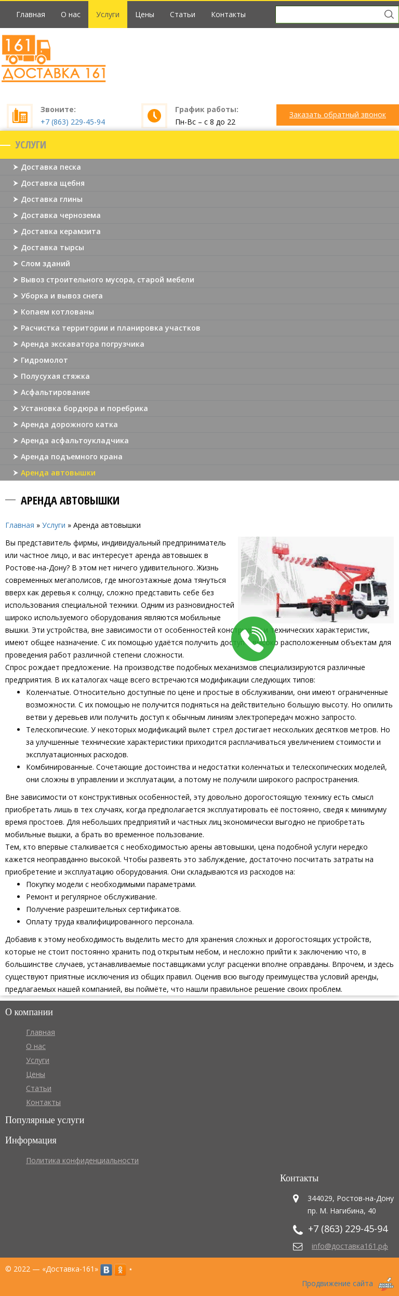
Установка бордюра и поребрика (84, 408)
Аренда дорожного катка (69, 424)
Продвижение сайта (337, 1283)
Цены (144, 14)
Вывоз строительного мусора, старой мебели (107, 279)
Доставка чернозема (61, 215)
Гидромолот (44, 360)
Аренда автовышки (58, 473)
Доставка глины (52, 199)
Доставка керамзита (61, 231)
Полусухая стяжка (55, 376)
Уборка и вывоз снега (62, 296)
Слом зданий (45, 263)
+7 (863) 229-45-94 (73, 122)
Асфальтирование (55, 392)
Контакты (228, 14)
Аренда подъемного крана (72, 456)
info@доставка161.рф (350, 1246)
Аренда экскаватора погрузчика (82, 344)
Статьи (182, 14)
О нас (71, 14)
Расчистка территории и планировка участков (111, 328)
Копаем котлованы (57, 312)
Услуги (107, 14)
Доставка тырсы (52, 247)
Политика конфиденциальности (82, 1160)
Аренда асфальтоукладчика (75, 440)
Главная (30, 14)
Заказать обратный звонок (337, 114)
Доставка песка (51, 167)
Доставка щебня (53, 183)
